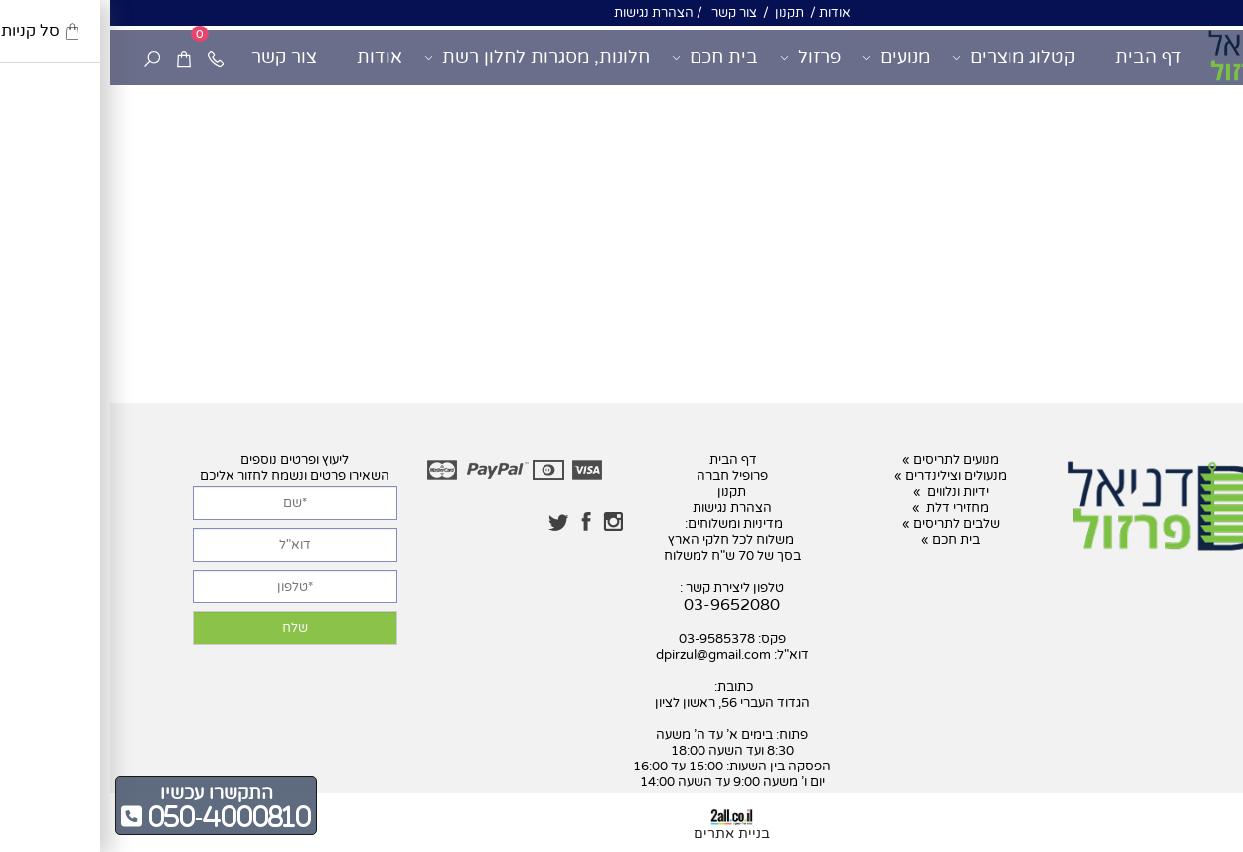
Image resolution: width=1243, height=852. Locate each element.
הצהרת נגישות (543, 13)
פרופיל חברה (622, 476)
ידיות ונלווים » (840, 492)
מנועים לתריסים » (840, 460)
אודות (722, 13)
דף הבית (1038, 57)
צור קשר (622, 13)
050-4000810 (116, 816)
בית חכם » (840, 540)
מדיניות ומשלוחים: (622, 524)
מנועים (786, 57)
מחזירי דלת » (840, 508)
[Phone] (105, 57)
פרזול (700, 57)
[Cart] (73, 57)
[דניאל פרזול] (1155, 55)
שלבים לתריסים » (840, 524)
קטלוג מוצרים (903, 57)
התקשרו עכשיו (106, 793)
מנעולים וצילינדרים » (840, 476)
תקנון (678, 13)
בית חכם (604, 57)
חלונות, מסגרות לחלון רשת (427, 57)
